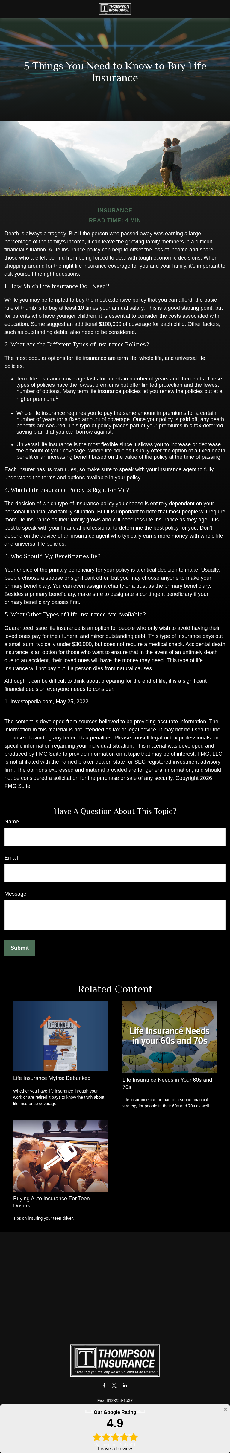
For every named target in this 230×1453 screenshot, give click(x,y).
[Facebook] (104, 1385)
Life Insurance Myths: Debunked (51, 1078)
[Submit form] (19, 948)
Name (11, 822)
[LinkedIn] (125, 1385)
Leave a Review (115, 1430)
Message (15, 894)
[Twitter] (115, 1385)
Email (11, 858)
